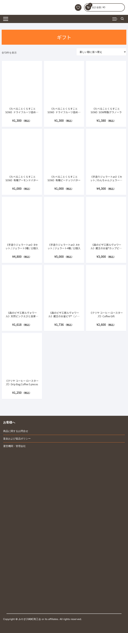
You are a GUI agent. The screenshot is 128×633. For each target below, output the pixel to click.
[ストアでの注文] (101, 52)
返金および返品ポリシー (17, 438)
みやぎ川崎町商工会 (29, 619)
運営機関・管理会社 (14, 446)
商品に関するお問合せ (15, 431)
